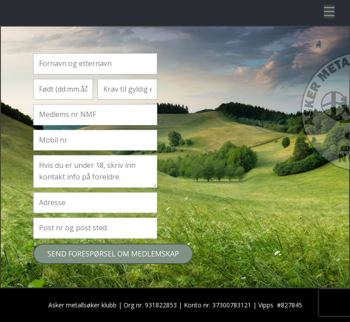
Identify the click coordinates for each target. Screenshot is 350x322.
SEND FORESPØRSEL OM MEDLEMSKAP (113, 254)
